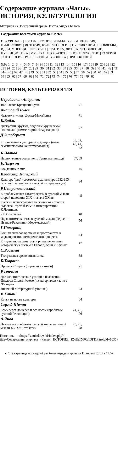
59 (88, 72)
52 (49, 72)
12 (56, 64)
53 (54, 72)
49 (32, 72)
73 (53, 76)
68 (25, 76)
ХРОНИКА (58, 57)
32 (53, 68)
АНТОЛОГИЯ (12, 57)
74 (59, 76)
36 (76, 68)
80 (92, 76)
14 (68, 64)
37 (81, 68)
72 (47, 76)
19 (96, 64)
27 (25, 68)
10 (45, 64)
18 (90, 64)
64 (2, 76)
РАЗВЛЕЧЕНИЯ (36, 57)
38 (87, 68)
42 (109, 68)
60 (94, 72)
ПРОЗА (30, 41)
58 (83, 72)
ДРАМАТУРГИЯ (66, 41)
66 (14, 76)
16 (79, 64)
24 (8, 68)
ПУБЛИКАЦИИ (83, 45)
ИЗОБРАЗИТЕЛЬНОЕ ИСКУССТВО (73, 53)
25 (14, 68)
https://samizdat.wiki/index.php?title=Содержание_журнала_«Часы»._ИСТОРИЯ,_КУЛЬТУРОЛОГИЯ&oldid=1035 (58, 337)
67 (19, 76)
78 (81, 76)
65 (8, 76)
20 (101, 64)
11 (51, 64)
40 (98, 68)
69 (30, 76)
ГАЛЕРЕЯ (109, 53)
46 (15, 72)
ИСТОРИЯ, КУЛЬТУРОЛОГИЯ (47, 45)
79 (87, 76)
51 (43, 72)
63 (111, 72)
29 (36, 68)
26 (19, 68)
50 (38, 72)
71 (42, 76)
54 (60, 72)
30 (42, 68)
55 (66, 72)
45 (9, 72)
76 (70, 76)
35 (70, 68)
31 (47, 68)
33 (59, 68)
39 (92, 68)
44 (4, 72)
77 (76, 76)
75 (64, 76)
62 (105, 72)
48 (26, 72)
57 (77, 72)
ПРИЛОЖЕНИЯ (80, 57)
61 (100, 72)
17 (84, 64)
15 (73, 64)
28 (30, 68)
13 (62, 64)
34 (64, 68)
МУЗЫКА (37, 53)
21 (107, 64)
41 (104, 68)
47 (21, 72)
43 (115, 68)
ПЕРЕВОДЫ (37, 49)
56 (71, 72)
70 (36, 76)
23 (2, 68)
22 (113, 64)
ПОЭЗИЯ (45, 41)
